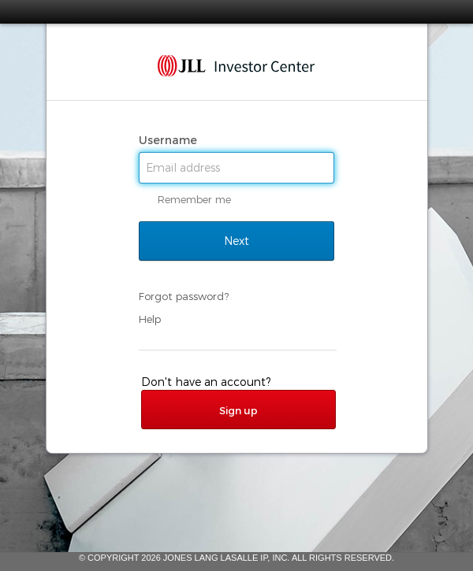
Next (236, 241)
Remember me (194, 199)
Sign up (238, 410)
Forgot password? (184, 296)
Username (169, 140)
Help (150, 319)
